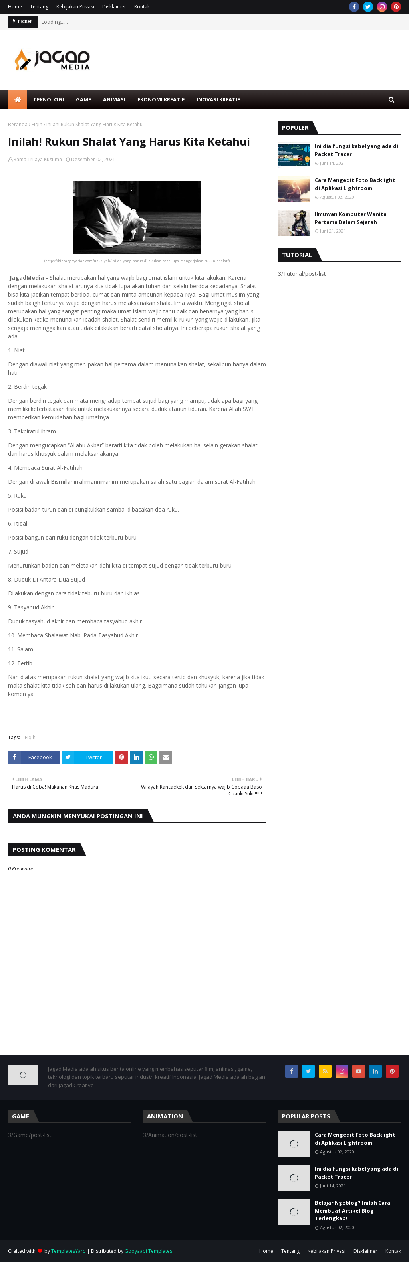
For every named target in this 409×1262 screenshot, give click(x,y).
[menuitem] (17, 99)
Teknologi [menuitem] (48, 99)
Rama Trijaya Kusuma (38, 159)
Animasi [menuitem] (114, 99)
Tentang (39, 6)
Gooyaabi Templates (148, 1251)
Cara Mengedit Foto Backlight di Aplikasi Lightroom (355, 184)
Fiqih (37, 124)
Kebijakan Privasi (75, 6)
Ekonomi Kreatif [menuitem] (161, 99)
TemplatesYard (68, 1251)
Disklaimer (114, 6)
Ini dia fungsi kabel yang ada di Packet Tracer (356, 150)
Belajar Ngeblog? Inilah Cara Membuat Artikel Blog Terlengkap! (352, 1210)
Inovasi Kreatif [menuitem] (218, 99)
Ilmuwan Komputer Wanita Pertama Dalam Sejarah (351, 217)
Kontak (142, 6)
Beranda (18, 124)
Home (15, 6)
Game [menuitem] (83, 99)
